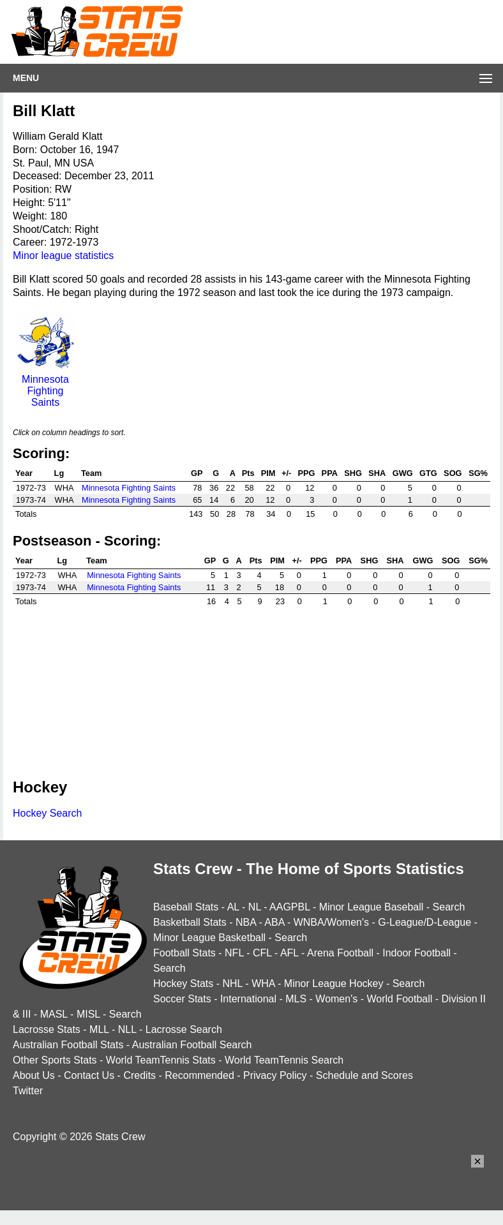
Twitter (28, 1090)
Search (449, 907)
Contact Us (89, 1075)
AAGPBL (289, 907)
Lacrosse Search (184, 1029)
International (248, 998)
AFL (289, 952)
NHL (232, 983)
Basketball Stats (190, 922)
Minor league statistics (63, 255)
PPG (306, 473)
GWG (403, 473)
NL (254, 907)
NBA (246, 922)
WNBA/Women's (331, 922)
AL (233, 907)
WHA (263, 983)
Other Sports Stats (55, 1060)
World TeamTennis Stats (161, 1060)
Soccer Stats (182, 998)
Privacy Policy (275, 1075)
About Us (34, 1075)
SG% (478, 473)
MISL (88, 1014)
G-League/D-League (424, 922)
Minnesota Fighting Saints (45, 385)
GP (197, 473)
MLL (99, 1029)
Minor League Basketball (209, 937)
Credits (139, 1075)
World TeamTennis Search (284, 1060)
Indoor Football (416, 952)
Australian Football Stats (68, 1044)
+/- (286, 473)
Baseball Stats (185, 907)
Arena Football (340, 952)
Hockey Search (47, 813)
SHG (353, 473)
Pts (248, 473)
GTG (428, 473)
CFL (262, 952)
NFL (234, 952)
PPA (330, 473)
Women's (336, 998)
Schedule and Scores (364, 1075)
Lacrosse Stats (46, 1029)
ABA (274, 922)
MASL (54, 1014)
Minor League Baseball (371, 907)
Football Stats (184, 952)
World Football (399, 998)
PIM (268, 473)
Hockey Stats (183, 983)
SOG (453, 473)
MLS (295, 998)
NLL (127, 1029)
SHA (377, 473)
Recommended (199, 1075)
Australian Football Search (192, 1044)
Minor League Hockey (334, 983)
